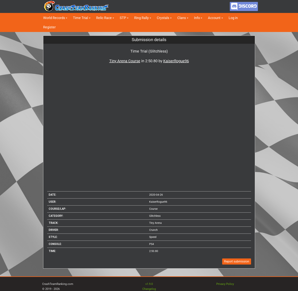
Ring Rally (141, 18)
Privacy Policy (225, 284)
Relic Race (104, 18)
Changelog (149, 289)
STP (123, 18)
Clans (181, 18)
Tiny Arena (155, 222)
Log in (233, 18)
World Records (54, 18)
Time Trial (80, 18)
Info (197, 18)
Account (214, 18)
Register (49, 27)
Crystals (163, 18)
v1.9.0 (149, 284)
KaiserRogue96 (158, 201)
